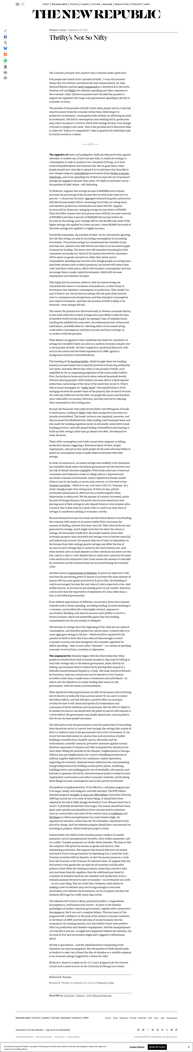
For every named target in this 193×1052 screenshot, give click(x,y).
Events (108, 1018)
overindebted (81, 173)
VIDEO (147, 4)
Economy (69, 995)
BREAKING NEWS (59, 4)
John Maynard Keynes (99, 995)
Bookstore (124, 1018)
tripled (66, 180)
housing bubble (79, 361)
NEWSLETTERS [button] (122, 4)
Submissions (172, 1018)
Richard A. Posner (57, 30)
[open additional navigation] (18, 4)
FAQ (150, 1018)
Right (72, 90)
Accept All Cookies (157, 1047)
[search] (23, 4)
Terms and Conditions (44, 1037)
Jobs (163, 1018)
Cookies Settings (73, 1037)
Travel (115, 1018)
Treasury (80, 995)
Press (156, 1018)
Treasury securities (59, 485)
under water (88, 387)
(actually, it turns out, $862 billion (89, 794)
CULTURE (96, 4)
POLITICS (74, 4)
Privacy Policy (59, 1037)
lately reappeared (87, 86)
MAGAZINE (108, 4)
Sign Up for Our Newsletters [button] (58, 1030)
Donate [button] (133, 1018)
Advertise (142, 1018)
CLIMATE (85, 4)
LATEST (45, 4)
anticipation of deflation (83, 573)
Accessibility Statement (25, 1037)
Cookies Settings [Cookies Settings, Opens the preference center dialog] (137, 1047)
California (117, 813)
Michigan (54, 817)
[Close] (189, 1047)
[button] (5, 31)
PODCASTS (136, 4)
